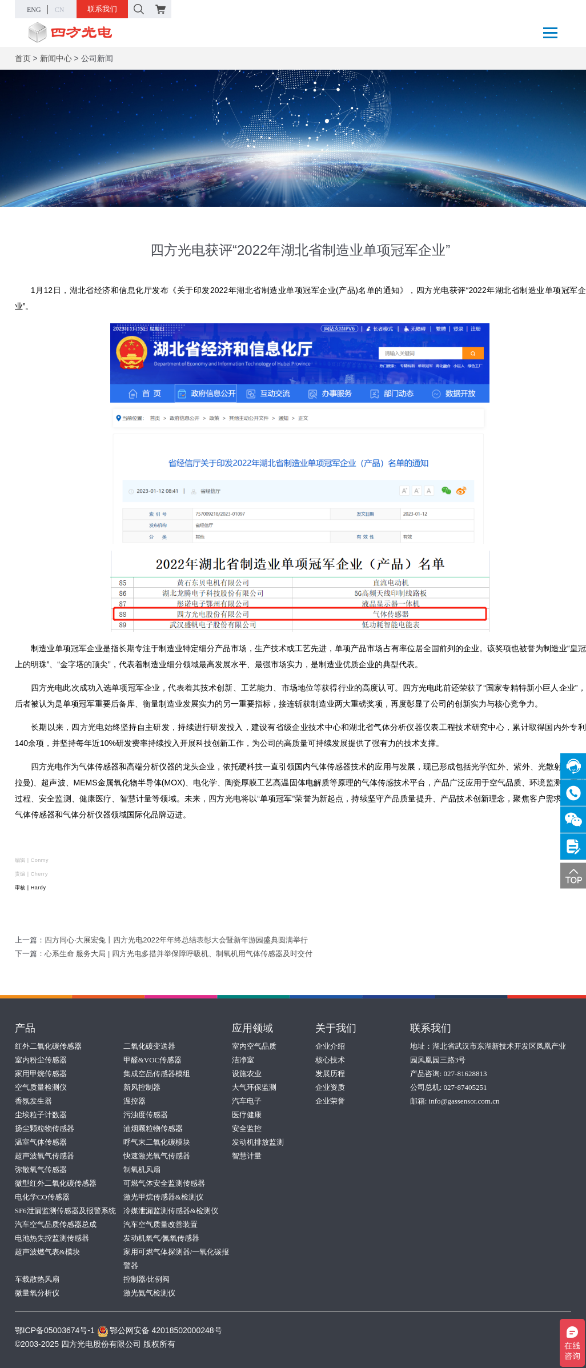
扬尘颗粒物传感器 (44, 1128)
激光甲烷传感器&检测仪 (163, 1197)
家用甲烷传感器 (41, 1073)
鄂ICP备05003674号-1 (55, 1330)
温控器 (134, 1101)
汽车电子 (247, 1101)
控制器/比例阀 (146, 1279)
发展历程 (330, 1073)
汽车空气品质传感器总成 (56, 1224)
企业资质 (330, 1087)
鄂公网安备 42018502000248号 (159, 1330)
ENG (34, 10)
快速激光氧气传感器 (156, 1156)
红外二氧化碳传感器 (48, 1046)
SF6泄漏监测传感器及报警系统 (65, 1210)
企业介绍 (330, 1046)
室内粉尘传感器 (41, 1060)
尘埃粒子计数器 (41, 1114)
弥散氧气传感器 (41, 1169)
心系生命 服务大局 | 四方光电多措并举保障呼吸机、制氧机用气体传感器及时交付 (178, 953)
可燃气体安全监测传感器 (164, 1183)
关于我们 (335, 1028)
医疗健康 (247, 1114)
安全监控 (247, 1128)
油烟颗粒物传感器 (153, 1128)
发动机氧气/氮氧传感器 (161, 1238)
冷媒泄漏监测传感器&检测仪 (170, 1210)
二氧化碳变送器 (149, 1046)
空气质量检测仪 (41, 1087)
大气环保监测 (254, 1087)
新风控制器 (141, 1087)
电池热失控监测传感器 (52, 1238)
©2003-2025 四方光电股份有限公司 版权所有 (95, 1344)
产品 (25, 1028)
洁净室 (243, 1060)
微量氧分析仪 (37, 1293)
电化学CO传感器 (42, 1197)
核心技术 (330, 1060)
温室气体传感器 (41, 1142)
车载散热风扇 (37, 1279)
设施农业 (247, 1073)
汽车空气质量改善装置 (160, 1224)
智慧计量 (247, 1156)
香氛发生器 (33, 1101)
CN (60, 10)
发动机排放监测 (258, 1142)
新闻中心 (56, 58)
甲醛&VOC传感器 (152, 1060)
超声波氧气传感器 (44, 1156)
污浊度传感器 (145, 1114)
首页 (23, 58)
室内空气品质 (254, 1046)
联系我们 (102, 9)
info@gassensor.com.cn (464, 1101)
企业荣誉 (330, 1101)
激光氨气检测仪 (149, 1293)
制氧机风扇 (141, 1169)
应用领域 (252, 1028)
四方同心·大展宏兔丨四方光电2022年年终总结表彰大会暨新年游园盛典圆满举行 (176, 940)
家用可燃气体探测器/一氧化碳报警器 (176, 1258)
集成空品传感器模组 (156, 1073)
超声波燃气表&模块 (47, 1251)
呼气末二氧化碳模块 (156, 1142)
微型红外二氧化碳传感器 (56, 1183)
